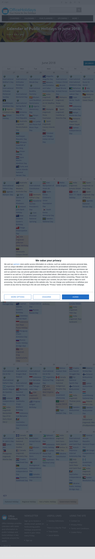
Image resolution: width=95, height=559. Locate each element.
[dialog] (47, 279)
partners (16, 264)
